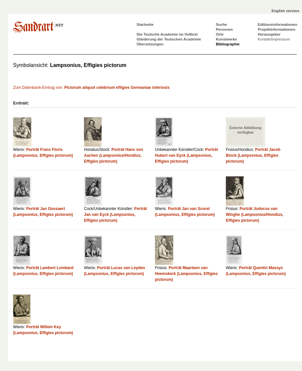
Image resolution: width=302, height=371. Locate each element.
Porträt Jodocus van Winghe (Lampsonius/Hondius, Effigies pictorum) (254, 214)
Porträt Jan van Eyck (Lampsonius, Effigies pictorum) (115, 214)
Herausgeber (269, 34)
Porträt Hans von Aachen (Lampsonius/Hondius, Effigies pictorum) (113, 155)
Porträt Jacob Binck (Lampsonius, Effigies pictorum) (253, 155)
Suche (221, 24)
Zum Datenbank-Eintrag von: (91, 87)
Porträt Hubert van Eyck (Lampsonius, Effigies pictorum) (186, 155)
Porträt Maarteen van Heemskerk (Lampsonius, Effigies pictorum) (186, 274)
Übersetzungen (150, 44)
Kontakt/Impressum (274, 39)
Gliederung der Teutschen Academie (169, 39)
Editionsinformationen (277, 24)
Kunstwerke (226, 39)
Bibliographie (228, 44)
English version (285, 11)
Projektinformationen (276, 29)
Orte (219, 34)
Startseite (145, 24)
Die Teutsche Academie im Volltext (167, 34)
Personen (224, 29)
